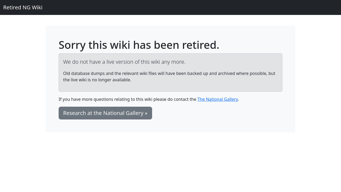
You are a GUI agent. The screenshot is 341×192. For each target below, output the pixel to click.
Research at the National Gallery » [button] (105, 113)
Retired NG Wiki (22, 7)
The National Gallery (217, 99)
